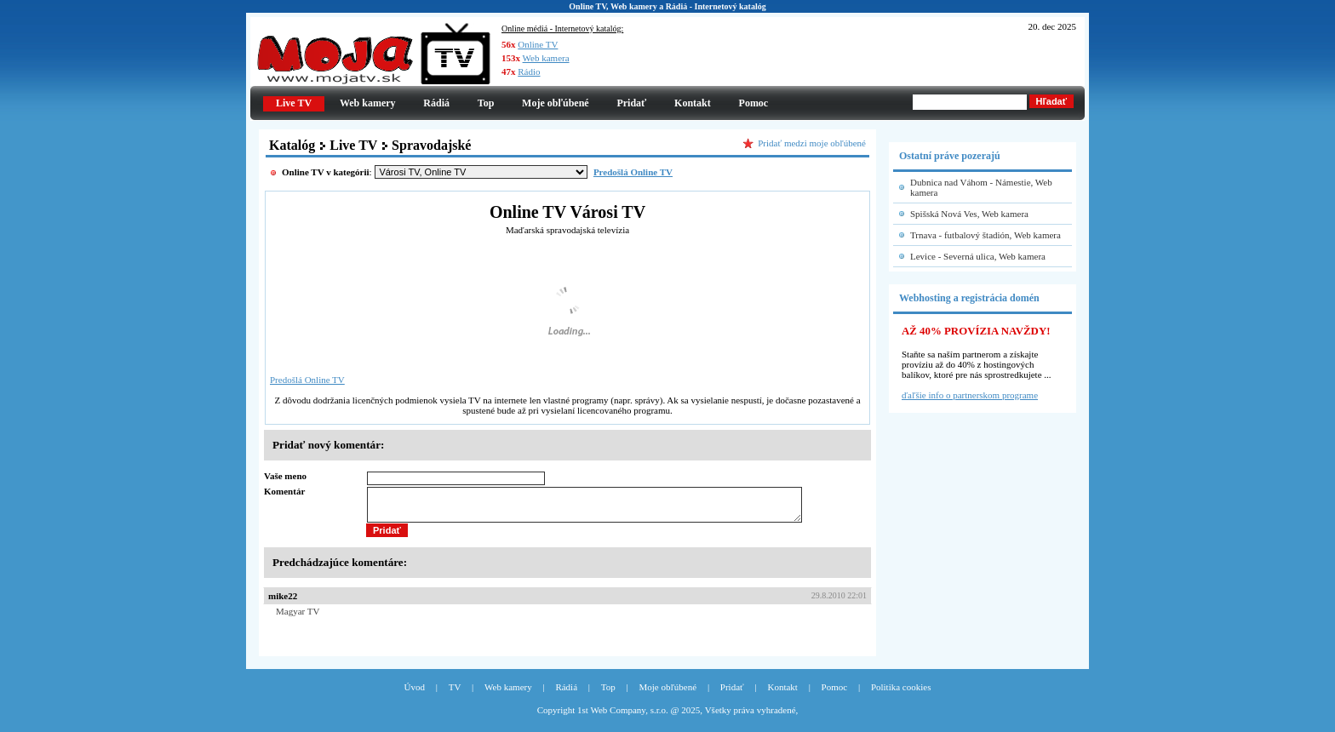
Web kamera (546, 58)
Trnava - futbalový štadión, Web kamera (985, 235)
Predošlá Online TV (307, 380)
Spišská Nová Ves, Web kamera (969, 214)
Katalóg (292, 145)
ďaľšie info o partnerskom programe (970, 395)
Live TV (353, 145)
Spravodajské (431, 145)
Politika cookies (901, 694)
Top (486, 103)
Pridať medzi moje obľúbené (812, 143)
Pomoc (754, 103)
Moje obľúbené (555, 103)
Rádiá (436, 103)
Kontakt (692, 103)
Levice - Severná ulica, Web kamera (978, 256)
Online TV (538, 44)
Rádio (529, 71)
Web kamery (368, 103)
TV (455, 694)
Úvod (414, 694)
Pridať (631, 103)
